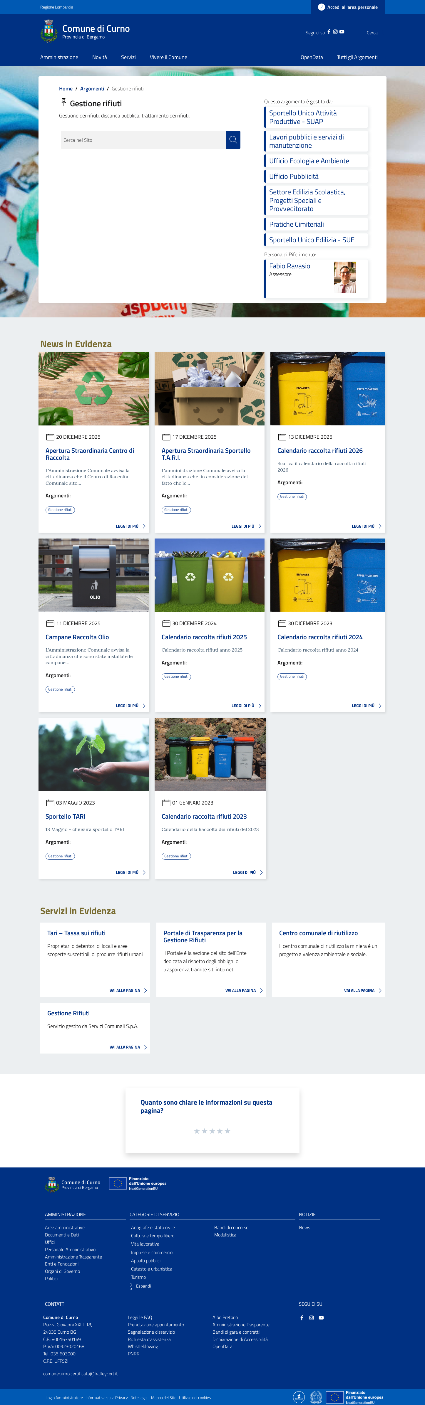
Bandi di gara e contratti (236, 1331)
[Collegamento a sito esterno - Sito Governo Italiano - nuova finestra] (316, 1396)
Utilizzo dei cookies (195, 1397)
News (304, 1227)
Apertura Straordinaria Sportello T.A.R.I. (206, 454)
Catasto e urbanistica (151, 1268)
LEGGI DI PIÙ (132, 526)
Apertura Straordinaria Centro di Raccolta (90, 454)
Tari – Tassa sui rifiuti (76, 932)
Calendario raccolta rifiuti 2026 (320, 450)
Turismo (138, 1276)
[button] (139, 1286)
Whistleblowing (143, 1346)
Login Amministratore (64, 1397)
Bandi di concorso (231, 1227)
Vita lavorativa (145, 1243)
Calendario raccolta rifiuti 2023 (204, 816)
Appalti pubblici (145, 1259)
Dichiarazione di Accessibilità (240, 1338)
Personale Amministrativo (70, 1248)
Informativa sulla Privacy (107, 1397)
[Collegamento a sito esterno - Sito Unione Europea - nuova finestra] (137, 1184)
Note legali (139, 1397)
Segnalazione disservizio (151, 1331)
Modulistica (225, 1234)
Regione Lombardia (56, 7)
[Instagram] (324, 31)
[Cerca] (378, 33)
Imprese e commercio (152, 1251)
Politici (51, 1278)
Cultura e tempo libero (152, 1235)
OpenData (222, 1346)
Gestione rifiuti (60, 510)
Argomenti (92, 88)
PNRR (134, 1353)
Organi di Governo (62, 1270)
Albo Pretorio (225, 1316)
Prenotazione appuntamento (156, 1323)
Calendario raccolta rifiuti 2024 (320, 637)
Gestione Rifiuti (68, 1012)
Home (66, 88)
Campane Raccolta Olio (77, 637)
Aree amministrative (65, 1227)
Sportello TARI (66, 816)
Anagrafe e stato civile (153, 1227)
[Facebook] (317, 31)
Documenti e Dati (62, 1234)
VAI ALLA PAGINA (130, 990)
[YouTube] (330, 31)
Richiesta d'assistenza (149, 1338)
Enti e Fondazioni (61, 1263)
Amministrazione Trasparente (73, 1256)
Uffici (50, 1241)
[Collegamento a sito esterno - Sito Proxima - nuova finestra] (299, 1396)
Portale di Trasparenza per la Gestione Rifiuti (202, 936)
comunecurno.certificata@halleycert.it (80, 1373)
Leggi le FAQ (140, 1316)
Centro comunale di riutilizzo (318, 932)
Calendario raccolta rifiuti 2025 (204, 637)
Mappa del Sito (163, 1397)
